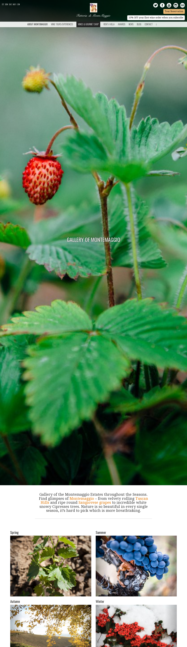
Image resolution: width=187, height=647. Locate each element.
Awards (121, 24)
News (131, 24)
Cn (18, 4)
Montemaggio (82, 498)
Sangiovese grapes (94, 502)
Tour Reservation (174, 11)
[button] (16, 566)
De (10, 4)
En (6, 4)
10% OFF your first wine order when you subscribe (156, 17)
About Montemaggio (37, 24)
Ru (14, 4)
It (3, 4)
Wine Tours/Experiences (62, 24)
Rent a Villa (109, 24)
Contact (149, 24)
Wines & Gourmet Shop (88, 24)
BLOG (139, 24)
